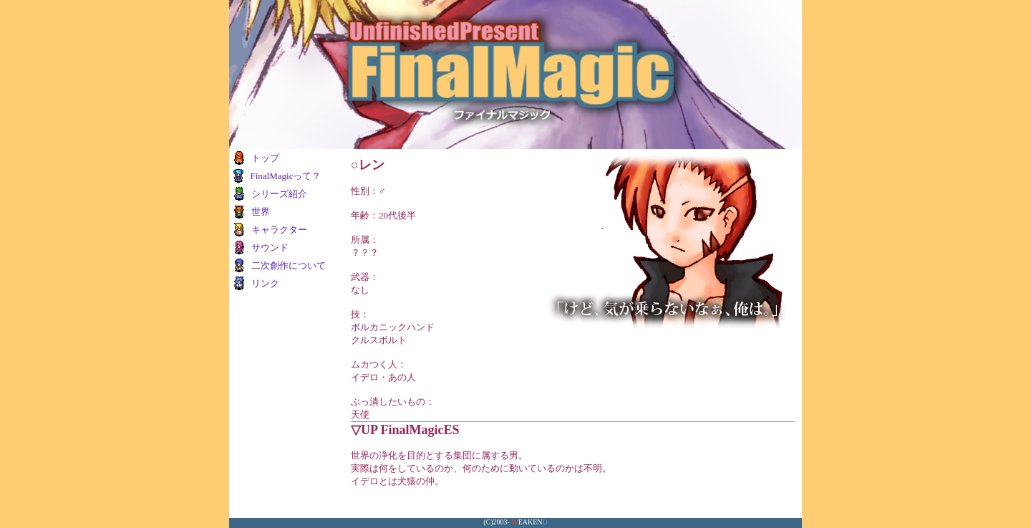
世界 (260, 211)
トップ (265, 158)
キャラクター (279, 229)
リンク (265, 283)
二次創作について (288, 265)
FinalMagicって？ (285, 176)
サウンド (270, 247)
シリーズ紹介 (279, 193)
